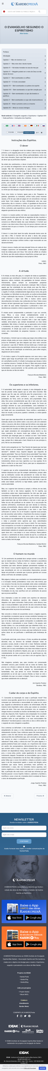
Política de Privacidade (30, 1068)
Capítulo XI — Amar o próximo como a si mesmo (19, 104)
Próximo (40, 796)
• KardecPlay (24, 979)
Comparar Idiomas (29, 132)
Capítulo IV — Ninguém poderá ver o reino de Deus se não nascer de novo (22, 73)
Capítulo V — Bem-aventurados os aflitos (16, 78)
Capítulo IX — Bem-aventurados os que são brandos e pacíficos (21, 95)
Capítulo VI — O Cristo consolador (14, 82)
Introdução (6, 56)
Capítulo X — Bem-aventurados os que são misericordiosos (23, 100)
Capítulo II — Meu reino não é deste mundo (17, 64)
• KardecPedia (24, 977)
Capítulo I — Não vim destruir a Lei (14, 60)
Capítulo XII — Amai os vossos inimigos (16, 108)
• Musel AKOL (24, 994)
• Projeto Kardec (24, 992)
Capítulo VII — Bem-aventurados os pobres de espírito (21, 86)
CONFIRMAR (24, 841)
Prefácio (6, 52)
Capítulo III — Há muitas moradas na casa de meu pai (20, 68)
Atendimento (24, 1003)
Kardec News (24, 1006)
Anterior (7, 796)
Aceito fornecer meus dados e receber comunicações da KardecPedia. (24, 850)
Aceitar (42, 1068)
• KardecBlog (24, 982)
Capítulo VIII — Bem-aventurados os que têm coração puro (22, 90)
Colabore (24, 1000)
